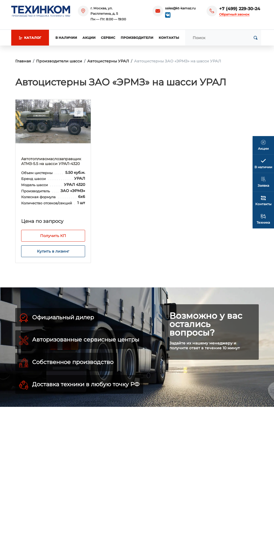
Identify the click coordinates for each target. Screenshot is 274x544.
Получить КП (53, 235)
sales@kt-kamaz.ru (180, 8)
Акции (89, 38)
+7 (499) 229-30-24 (239, 8)
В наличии (66, 38)
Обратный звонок (234, 14)
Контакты (169, 38)
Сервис (108, 38)
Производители (137, 38)
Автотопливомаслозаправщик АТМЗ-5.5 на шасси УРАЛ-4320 (51, 161)
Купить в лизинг (53, 251)
